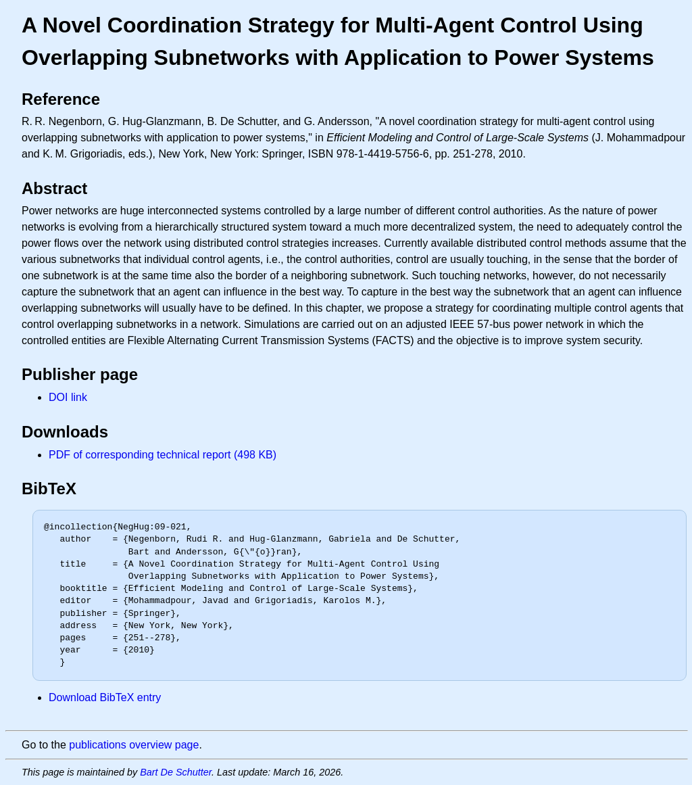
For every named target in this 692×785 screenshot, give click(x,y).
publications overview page (134, 745)
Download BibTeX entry (105, 697)
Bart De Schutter (176, 772)
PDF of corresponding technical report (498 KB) (162, 454)
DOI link (68, 397)
